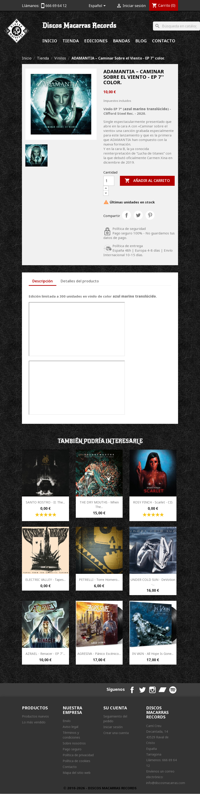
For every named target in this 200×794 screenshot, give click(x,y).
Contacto (163, 40)
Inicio (49, 40)
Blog (141, 40)
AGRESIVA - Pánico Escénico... (99, 653)
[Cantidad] (108, 181)
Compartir (126, 215)
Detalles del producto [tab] (80, 281)
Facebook (133, 689)
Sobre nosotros (74, 743)
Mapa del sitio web (76, 773)
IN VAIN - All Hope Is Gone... (153, 653)
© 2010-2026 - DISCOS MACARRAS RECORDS (100, 788)
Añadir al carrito (147, 181)
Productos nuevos (35, 716)
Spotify (173, 689)
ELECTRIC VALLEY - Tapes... (45, 579)
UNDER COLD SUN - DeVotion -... (153, 581)
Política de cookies (76, 761)
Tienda (70, 40)
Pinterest (150, 215)
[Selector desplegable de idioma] (98, 6)
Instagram (153, 689)
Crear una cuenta (116, 733)
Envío (67, 721)
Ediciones (95, 40)
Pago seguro (72, 749)
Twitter (143, 689)
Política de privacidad (78, 755)
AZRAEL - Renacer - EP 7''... (45, 653)
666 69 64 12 (56, 5)
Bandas (121, 40)
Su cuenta (115, 708)
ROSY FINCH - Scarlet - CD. (153, 502)
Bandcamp (163, 689)
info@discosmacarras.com (165, 783)
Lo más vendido (33, 722)
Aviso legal (70, 727)
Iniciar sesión (113, 727)
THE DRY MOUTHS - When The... (99, 504)
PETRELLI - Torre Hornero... (99, 579)
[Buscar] (176, 26)
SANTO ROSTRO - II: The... (45, 502)
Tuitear (138, 215)
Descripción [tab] (42, 281)
